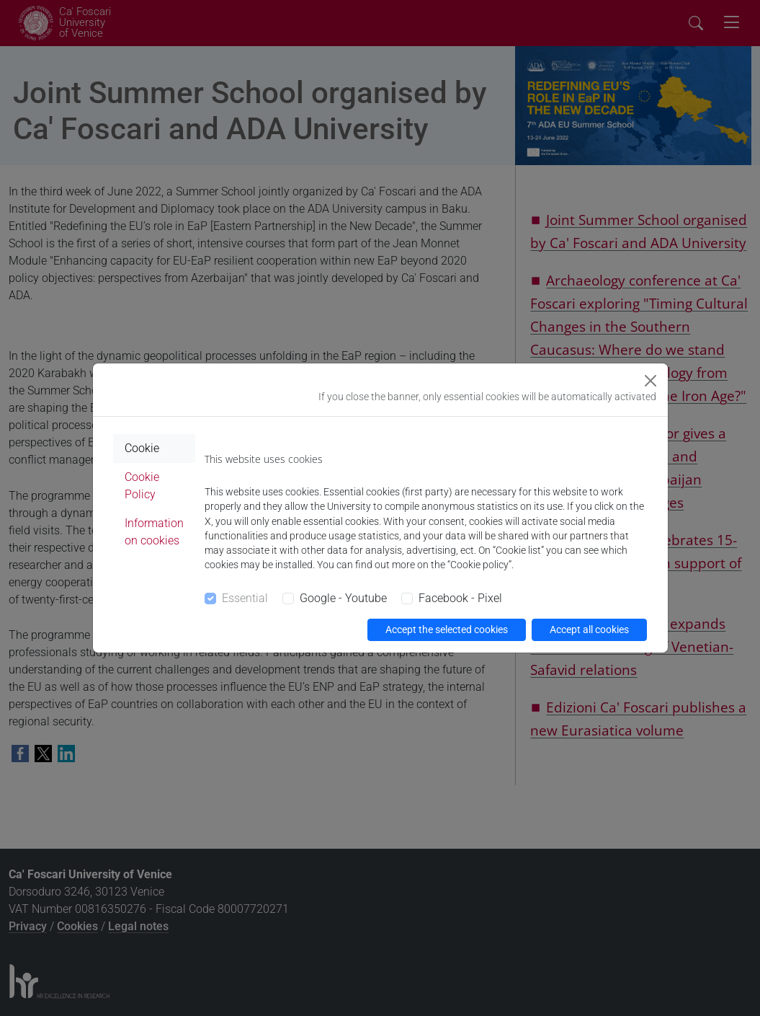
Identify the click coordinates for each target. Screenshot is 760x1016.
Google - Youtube (343, 598)
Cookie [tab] (142, 448)
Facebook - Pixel (460, 598)
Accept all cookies (589, 629)
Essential (245, 598)
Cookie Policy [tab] (142, 485)
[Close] (650, 380)
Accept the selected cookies (446, 629)
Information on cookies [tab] (154, 531)
